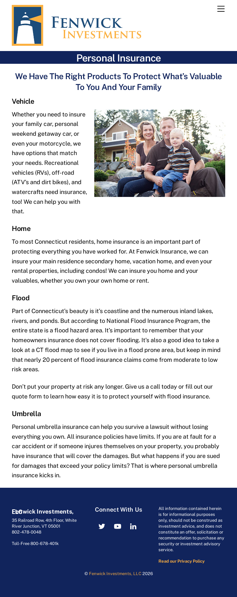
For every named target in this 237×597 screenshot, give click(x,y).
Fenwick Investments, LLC (115, 573)
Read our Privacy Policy (181, 561)
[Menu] (221, 8)
